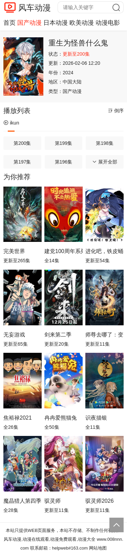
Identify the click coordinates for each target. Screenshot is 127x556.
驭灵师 (52, 501)
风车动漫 (34, 7)
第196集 (63, 162)
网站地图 (98, 548)
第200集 (22, 143)
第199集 (63, 143)
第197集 (22, 162)
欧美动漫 (81, 22)
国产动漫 (29, 22)
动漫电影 (108, 22)
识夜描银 (96, 418)
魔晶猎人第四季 (22, 501)
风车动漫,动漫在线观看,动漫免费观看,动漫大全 (50, 539)
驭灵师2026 (99, 501)
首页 (9, 22)
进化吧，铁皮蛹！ (104, 251)
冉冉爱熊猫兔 (60, 418)
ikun (11, 123)
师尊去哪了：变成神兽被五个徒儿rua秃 (104, 335)
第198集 (104, 143)
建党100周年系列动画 (63, 251)
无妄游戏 (14, 335)
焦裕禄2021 (17, 418)
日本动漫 (55, 22)
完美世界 (14, 251)
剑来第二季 (57, 335)
